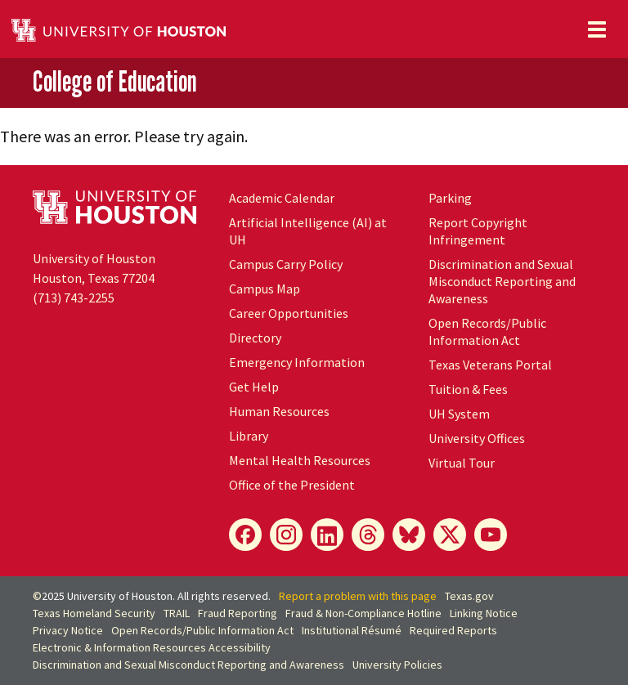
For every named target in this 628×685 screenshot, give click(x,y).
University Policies (397, 664)
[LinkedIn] (327, 534)
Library (248, 436)
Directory (255, 337)
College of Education (114, 81)
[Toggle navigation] (597, 29)
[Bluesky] (408, 534)
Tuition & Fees (468, 389)
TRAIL (177, 613)
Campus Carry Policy (286, 264)
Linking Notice (484, 613)
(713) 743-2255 (73, 297)
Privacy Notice (68, 630)
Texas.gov (469, 596)
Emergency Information (297, 362)
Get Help (254, 386)
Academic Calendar (281, 198)
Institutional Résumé (351, 630)
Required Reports (453, 630)
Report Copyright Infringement (477, 231)
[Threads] (368, 534)
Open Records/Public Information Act (487, 331)
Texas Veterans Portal (490, 364)
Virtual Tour (461, 462)
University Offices (476, 438)
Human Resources (279, 411)
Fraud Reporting (237, 613)
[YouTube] (490, 534)
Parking (450, 198)
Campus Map (264, 288)
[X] (449, 534)
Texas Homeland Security (94, 613)
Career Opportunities (288, 313)
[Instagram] (286, 534)
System (459, 413)
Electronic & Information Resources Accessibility (152, 647)
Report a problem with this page (358, 596)
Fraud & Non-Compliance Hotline (363, 613)
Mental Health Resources (299, 460)
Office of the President (292, 485)
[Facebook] (245, 534)
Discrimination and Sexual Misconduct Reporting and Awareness (502, 281)
